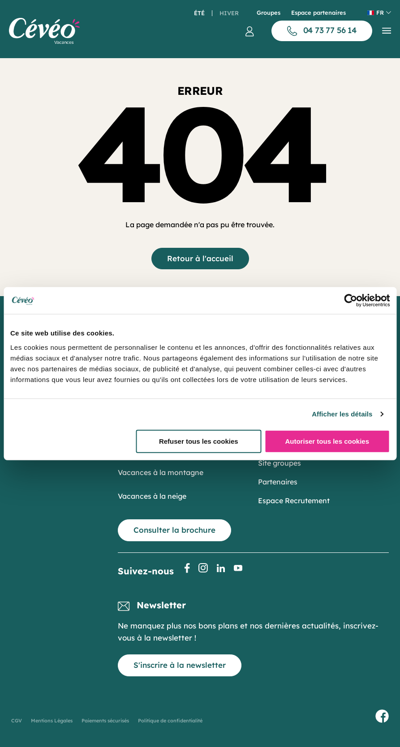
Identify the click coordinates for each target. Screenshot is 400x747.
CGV (16, 720)
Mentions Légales (52, 720)
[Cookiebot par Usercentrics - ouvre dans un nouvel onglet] (350, 300)
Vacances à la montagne (160, 472)
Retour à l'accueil (200, 258)
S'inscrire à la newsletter (179, 665)
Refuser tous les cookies (198, 441)
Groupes (268, 13)
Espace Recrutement (294, 500)
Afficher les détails (342, 414)
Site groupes (279, 462)
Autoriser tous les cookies (327, 441)
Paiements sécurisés (105, 720)
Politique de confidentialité (170, 720)
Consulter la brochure (174, 530)
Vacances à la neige (152, 496)
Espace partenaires (318, 13)
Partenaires (277, 481)
